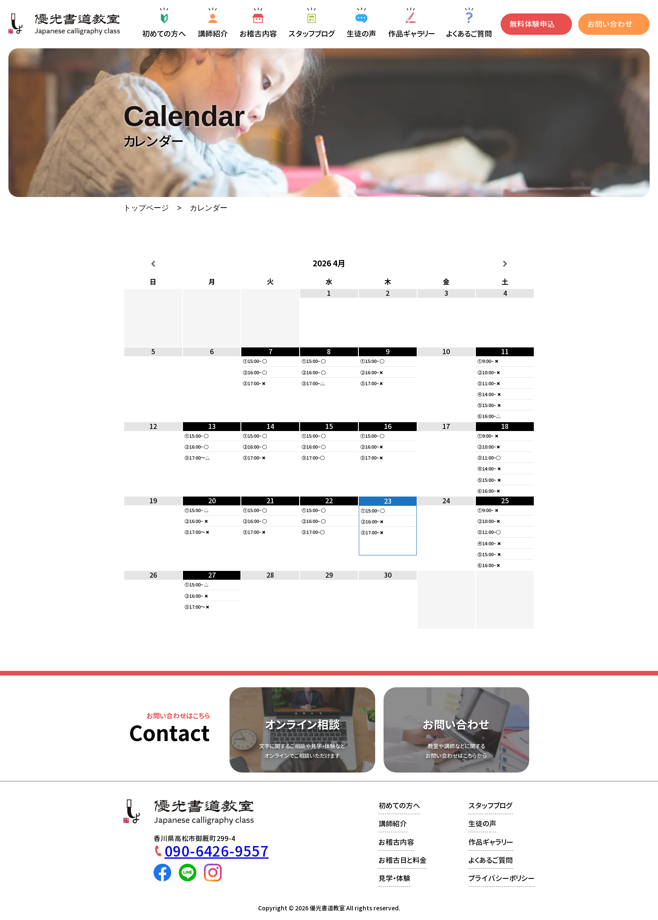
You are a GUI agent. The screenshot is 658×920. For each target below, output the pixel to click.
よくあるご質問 (490, 860)
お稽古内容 (396, 842)
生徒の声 (482, 823)
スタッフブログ (490, 805)
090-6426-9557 (216, 851)
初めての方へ (399, 805)
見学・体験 (394, 878)
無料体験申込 (532, 24)
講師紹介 (393, 823)
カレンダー (208, 208)
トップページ (146, 208)
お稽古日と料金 (403, 860)
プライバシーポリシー (501, 878)
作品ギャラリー (490, 842)
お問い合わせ (610, 24)
